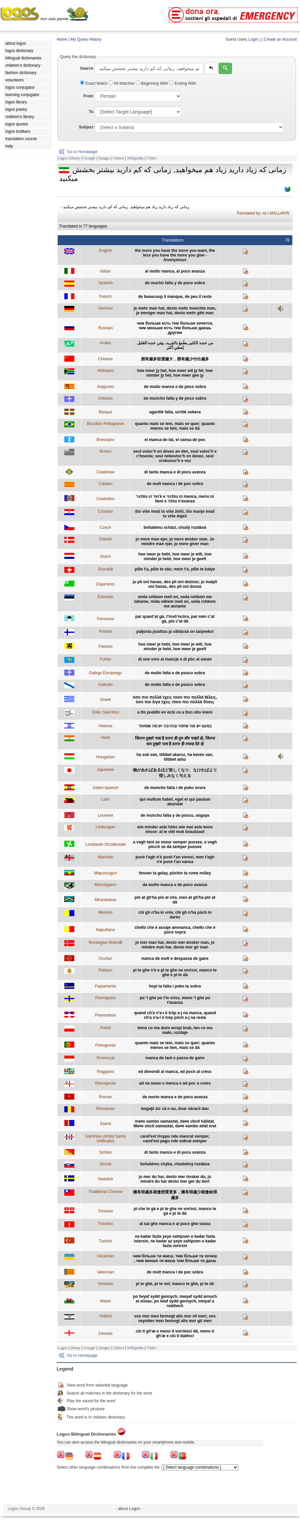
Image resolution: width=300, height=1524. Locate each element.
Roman (105, 1097)
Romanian (105, 1108)
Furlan (105, 659)
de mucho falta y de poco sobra (175, 283)
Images (104, 158)
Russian (105, 328)
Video (151, 158)
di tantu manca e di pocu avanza (175, 472)
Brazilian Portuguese (105, 423)
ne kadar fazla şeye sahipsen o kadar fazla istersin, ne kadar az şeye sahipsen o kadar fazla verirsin (175, 1241)
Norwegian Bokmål (105, 942)
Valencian (105, 1272)
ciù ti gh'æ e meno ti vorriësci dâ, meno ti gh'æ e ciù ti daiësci (175, 1333)
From (88, 96)
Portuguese (105, 1045)
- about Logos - (129, 1508)
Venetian (105, 1283)
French (105, 296)
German (105, 308)
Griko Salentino (105, 712)
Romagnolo (105, 1083)
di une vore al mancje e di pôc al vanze (175, 659)
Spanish (105, 283)
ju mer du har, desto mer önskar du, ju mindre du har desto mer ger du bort (175, 1179)
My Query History (86, 39)
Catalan (105, 483)
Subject (86, 127)
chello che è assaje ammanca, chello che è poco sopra (174, 929)
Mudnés (105, 912)
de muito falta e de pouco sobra (175, 673)
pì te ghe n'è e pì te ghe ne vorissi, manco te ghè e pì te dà (175, 972)
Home (62, 39)
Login (253, 39)
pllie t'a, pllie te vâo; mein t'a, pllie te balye (175, 569)
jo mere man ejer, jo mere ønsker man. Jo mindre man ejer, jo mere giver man (175, 541)
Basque (105, 412)
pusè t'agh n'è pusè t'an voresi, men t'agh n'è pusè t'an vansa (174, 859)
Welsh (105, 1301)
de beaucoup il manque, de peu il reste (175, 296)
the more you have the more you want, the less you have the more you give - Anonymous (175, 255)
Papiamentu (105, 986)
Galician (105, 684)
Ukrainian (105, 1256)
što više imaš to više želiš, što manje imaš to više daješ (175, 513)
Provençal (105, 1058)
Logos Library (68, 158)
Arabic (105, 343)
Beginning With (152, 83)
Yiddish (105, 1316)
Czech (105, 527)
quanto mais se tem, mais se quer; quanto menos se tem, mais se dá (175, 426)
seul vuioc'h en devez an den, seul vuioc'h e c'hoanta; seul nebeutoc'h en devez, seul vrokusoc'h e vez (175, 456)
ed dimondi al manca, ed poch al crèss (174, 1071)
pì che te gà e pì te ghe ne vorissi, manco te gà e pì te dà (175, 1211)
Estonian (105, 597)
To (91, 111)
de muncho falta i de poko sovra (174, 787)
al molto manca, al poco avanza (175, 271)
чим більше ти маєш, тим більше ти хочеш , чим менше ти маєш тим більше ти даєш (175, 1258)
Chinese (105, 359)
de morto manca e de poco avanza (174, 1097)
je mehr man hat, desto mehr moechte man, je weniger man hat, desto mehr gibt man (175, 310)
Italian (105, 271)
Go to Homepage (82, 151)
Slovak (105, 1164)
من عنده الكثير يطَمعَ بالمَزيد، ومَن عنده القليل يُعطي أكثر (175, 345)
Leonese (105, 815)
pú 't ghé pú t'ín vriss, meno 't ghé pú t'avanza (175, 1000)
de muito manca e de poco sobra (175, 386)
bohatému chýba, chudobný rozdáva (175, 1164)
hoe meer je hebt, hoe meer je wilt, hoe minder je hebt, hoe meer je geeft (175, 556)
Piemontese (105, 1015)
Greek (105, 699)
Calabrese (105, 472)
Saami (105, 1123)
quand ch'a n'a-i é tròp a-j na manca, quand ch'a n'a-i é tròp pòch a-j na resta (175, 1015)
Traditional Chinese (105, 1191)
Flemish (105, 646)
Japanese (105, 769)
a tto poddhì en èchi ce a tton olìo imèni (174, 712)
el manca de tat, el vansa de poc (174, 439)
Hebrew (105, 726)
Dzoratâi (105, 569)
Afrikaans (105, 370)
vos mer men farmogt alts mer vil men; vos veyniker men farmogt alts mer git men (175, 1318)
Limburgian (105, 827)
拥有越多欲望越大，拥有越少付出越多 (175, 359)
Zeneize (105, 1333)
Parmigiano (105, 998)
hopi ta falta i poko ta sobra (175, 986)
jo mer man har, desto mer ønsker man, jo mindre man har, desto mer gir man (174, 944)
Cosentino (105, 498)
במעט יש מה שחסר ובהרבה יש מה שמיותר (175, 726)
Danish (105, 539)
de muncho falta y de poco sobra (175, 398)
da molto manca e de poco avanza (175, 884)
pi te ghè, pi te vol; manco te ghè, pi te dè (175, 1283)
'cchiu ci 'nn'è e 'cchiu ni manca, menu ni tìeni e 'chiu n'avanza (175, 498)
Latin (105, 799)
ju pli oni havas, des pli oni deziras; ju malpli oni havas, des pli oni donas (175, 584)
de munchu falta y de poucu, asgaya (175, 815)
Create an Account (280, 39)
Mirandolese (105, 899)
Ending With (182, 83)
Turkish (105, 1241)
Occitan (105, 958)
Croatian (105, 511)
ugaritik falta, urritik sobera (175, 412)
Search (86, 68)
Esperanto (105, 584)
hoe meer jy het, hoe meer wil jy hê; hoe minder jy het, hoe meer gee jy (175, 373)
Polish (105, 1028)
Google (89, 158)
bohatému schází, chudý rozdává (175, 527)
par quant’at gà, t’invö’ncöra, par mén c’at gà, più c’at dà (175, 619)
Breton (105, 451)
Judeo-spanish (105, 787)
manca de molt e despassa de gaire (174, 958)
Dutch (105, 556)
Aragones (105, 386)
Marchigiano (105, 884)
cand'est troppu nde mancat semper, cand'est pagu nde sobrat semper (175, 1138)
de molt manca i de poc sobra (175, 483)
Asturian (105, 398)
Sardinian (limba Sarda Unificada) (105, 1138)
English (105, 250)
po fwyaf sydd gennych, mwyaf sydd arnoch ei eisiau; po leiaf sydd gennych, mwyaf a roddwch (175, 1301)
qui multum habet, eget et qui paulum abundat (174, 801)
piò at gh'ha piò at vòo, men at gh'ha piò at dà (175, 899)
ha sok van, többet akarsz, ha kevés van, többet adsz (174, 757)
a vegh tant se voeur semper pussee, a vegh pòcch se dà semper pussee (175, 844)
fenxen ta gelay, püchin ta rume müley (175, 873)
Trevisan (105, 1211)
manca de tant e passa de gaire (174, 1058)
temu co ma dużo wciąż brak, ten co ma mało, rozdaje (174, 1030)
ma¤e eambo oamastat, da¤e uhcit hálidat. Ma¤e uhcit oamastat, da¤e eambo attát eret (175, 1123)
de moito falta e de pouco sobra (175, 684)
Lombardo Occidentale (105, 844)
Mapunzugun (105, 873)
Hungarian (105, 757)
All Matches (122, 83)
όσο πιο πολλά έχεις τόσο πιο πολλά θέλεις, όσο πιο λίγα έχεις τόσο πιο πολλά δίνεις (175, 699)
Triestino (105, 1223)
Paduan (105, 970)
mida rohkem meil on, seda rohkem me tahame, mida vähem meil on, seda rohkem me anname (175, 602)
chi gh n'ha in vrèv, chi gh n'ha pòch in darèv (175, 914)
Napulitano (105, 929)
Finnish (105, 631)
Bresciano (105, 439)
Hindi (105, 737)
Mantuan (105, 857)
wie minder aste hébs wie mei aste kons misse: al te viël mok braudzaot (175, 829)
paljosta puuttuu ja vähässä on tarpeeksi (174, 631)
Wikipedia (135, 158)
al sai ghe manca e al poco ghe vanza (174, 1223)
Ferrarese (105, 619)
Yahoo (118, 158)
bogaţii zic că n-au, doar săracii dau (175, 1108)
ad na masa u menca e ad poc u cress (175, 1083)
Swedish (105, 1179)
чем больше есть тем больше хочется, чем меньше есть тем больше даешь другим (175, 328)
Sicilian (105, 1152)
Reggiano (105, 1071)
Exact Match (94, 83)
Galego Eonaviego (105, 673)
